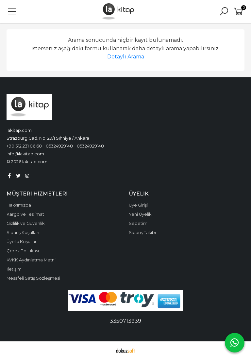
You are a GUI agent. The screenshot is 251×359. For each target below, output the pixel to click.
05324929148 (59, 145)
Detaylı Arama (125, 57)
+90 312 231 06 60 (24, 145)
